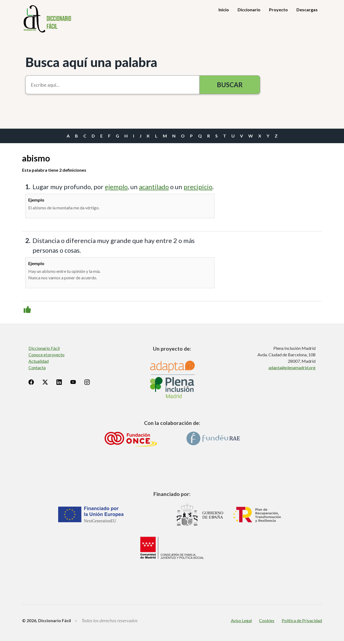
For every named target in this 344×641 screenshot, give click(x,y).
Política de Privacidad (302, 620)
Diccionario (249, 9)
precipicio (198, 187)
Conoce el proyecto (46, 354)
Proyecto (278, 9)
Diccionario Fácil (44, 348)
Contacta (37, 367)
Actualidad (38, 361)
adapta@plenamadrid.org (292, 367)
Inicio (223, 9)
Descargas (307, 9)
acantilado (154, 187)
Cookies (266, 620)
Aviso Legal (241, 620)
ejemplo (116, 187)
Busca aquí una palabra (91, 62)
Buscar (230, 85)
